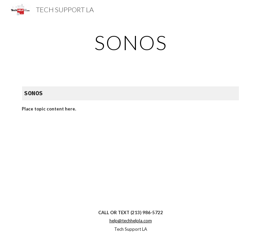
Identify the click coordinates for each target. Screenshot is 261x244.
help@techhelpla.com (130, 220)
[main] (130, 42)
